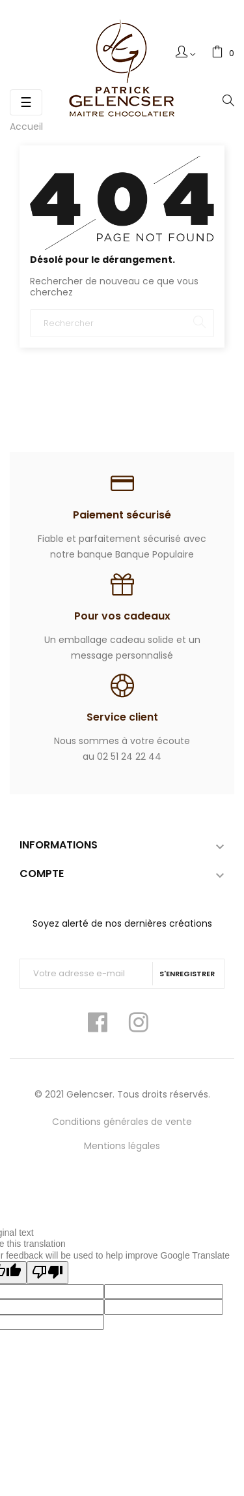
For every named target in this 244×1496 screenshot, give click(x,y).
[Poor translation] (47, 1272)
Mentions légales (122, 1145)
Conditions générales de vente (122, 1121)
